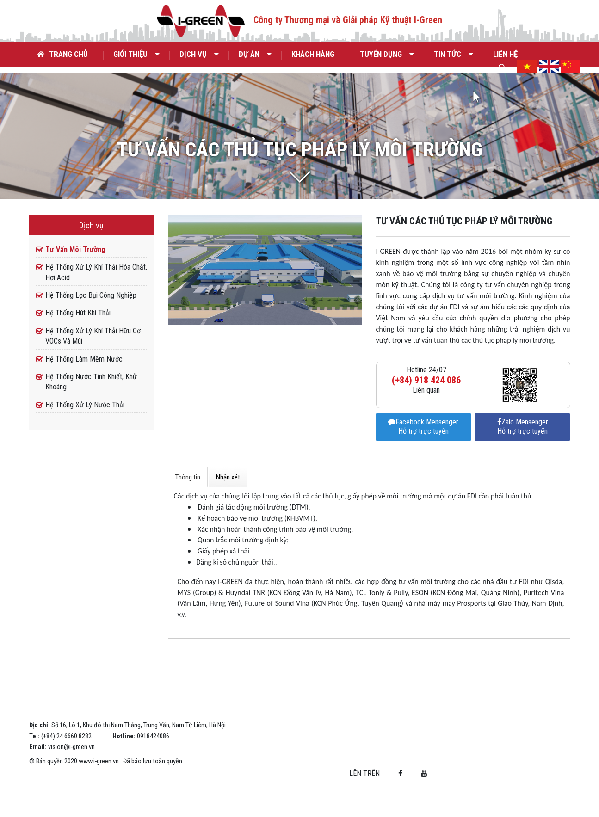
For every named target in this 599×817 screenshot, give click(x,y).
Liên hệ (505, 54)
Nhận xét (228, 499)
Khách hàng (312, 54)
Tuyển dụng (387, 54)
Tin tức (453, 54)
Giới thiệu (136, 54)
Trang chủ (62, 54)
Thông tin (187, 499)
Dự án (255, 54)
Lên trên (507, 771)
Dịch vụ (199, 54)
